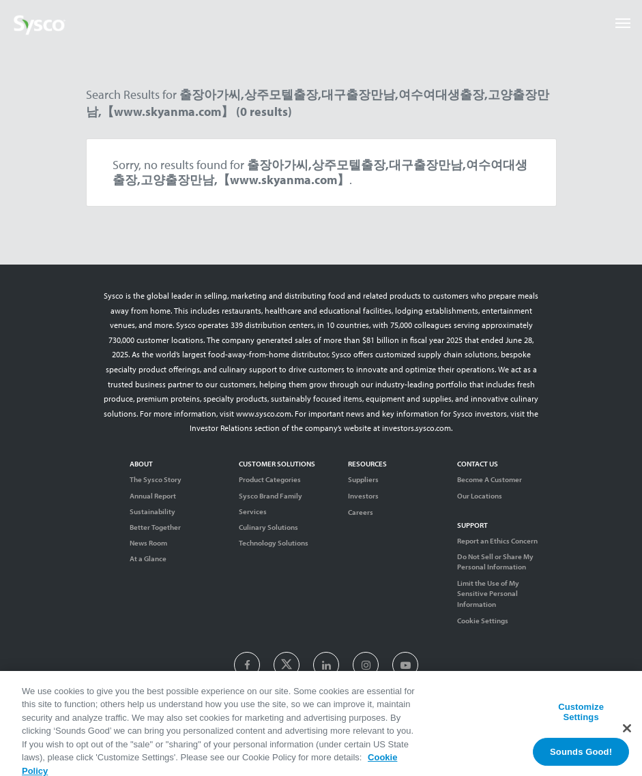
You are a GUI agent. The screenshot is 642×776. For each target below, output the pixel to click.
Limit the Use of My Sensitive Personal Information (488, 593)
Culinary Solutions (268, 527)
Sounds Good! (581, 756)
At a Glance (148, 558)
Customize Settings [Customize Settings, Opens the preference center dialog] (581, 717)
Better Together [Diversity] (155, 527)
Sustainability (152, 511)
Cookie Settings (482, 620)
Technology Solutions (273, 543)
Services (253, 511)
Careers (360, 512)
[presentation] (247, 665)
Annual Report (153, 496)
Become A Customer (489, 479)
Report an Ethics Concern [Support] (497, 541)
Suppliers (363, 479)
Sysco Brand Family (270, 496)
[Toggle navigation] (623, 23)
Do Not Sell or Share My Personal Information (495, 561)
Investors (363, 496)
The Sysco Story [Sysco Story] (155, 479)
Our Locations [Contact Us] (479, 496)
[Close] (627, 732)
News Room (148, 543)
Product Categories (270, 479)
